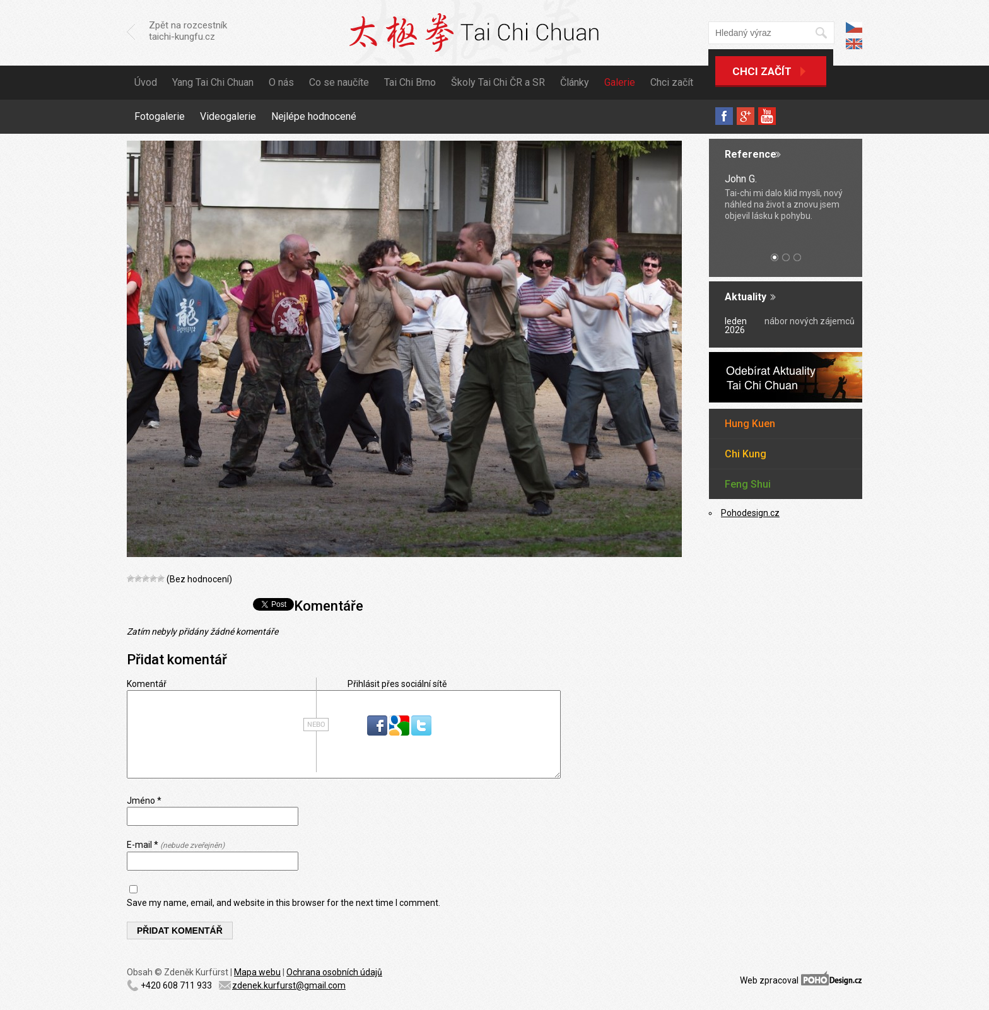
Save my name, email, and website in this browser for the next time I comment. (283, 903)
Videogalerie (228, 116)
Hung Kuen (750, 424)
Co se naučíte (339, 82)
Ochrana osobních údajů (334, 972)
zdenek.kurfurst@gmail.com (289, 985)
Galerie (619, 82)
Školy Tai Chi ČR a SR (498, 82)
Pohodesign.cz (750, 513)
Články (574, 82)
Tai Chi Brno (410, 82)
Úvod (145, 82)
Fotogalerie (159, 116)
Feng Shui (748, 484)
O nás (281, 82)
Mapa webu (257, 972)
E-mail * (176, 845)
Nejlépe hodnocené (313, 116)
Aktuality (745, 297)
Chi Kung (745, 454)
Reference (750, 154)
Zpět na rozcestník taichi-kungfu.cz (188, 31)
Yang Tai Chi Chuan (213, 82)
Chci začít (762, 71)
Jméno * (144, 801)
